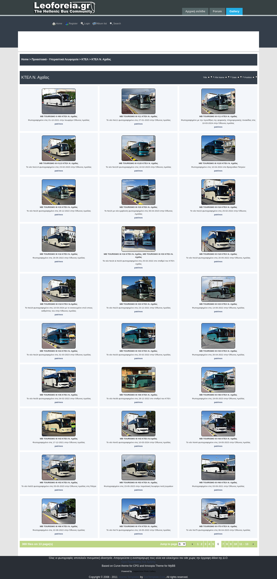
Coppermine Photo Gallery (144, 571)
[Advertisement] (138, 41)
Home (24, 59)
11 (240, 544)
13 (246, 544)
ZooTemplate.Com (154, 577)
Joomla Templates (129, 577)
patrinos (59, 124)
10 (235, 544)
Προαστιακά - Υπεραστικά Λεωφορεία (55, 59)
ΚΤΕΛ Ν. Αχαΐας (101, 59)
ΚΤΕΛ (85, 59)
